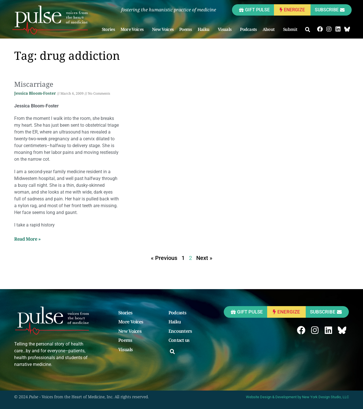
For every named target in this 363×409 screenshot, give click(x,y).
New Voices (163, 29)
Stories (108, 29)
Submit (291, 29)
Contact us (179, 340)
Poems (185, 29)
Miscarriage (33, 84)
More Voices (133, 29)
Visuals (226, 29)
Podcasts (248, 29)
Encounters (180, 331)
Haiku (205, 29)
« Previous (164, 258)
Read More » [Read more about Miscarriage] (27, 239)
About (270, 29)
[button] (308, 30)
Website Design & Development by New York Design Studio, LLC (297, 397)
